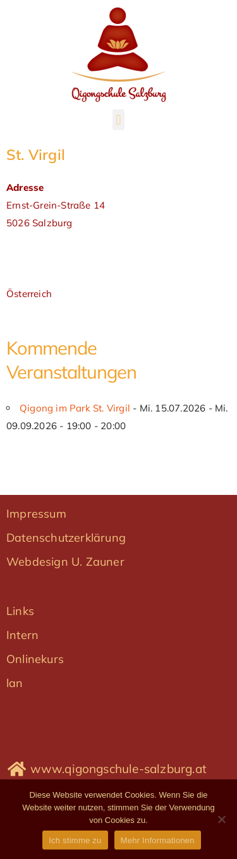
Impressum (36, 513)
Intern (22, 635)
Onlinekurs (35, 659)
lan (14, 683)
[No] (221, 819)
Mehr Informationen (158, 840)
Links (20, 611)
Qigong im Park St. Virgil (75, 408)
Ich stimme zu (75, 840)
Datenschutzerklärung (66, 537)
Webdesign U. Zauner (65, 561)
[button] (118, 119)
